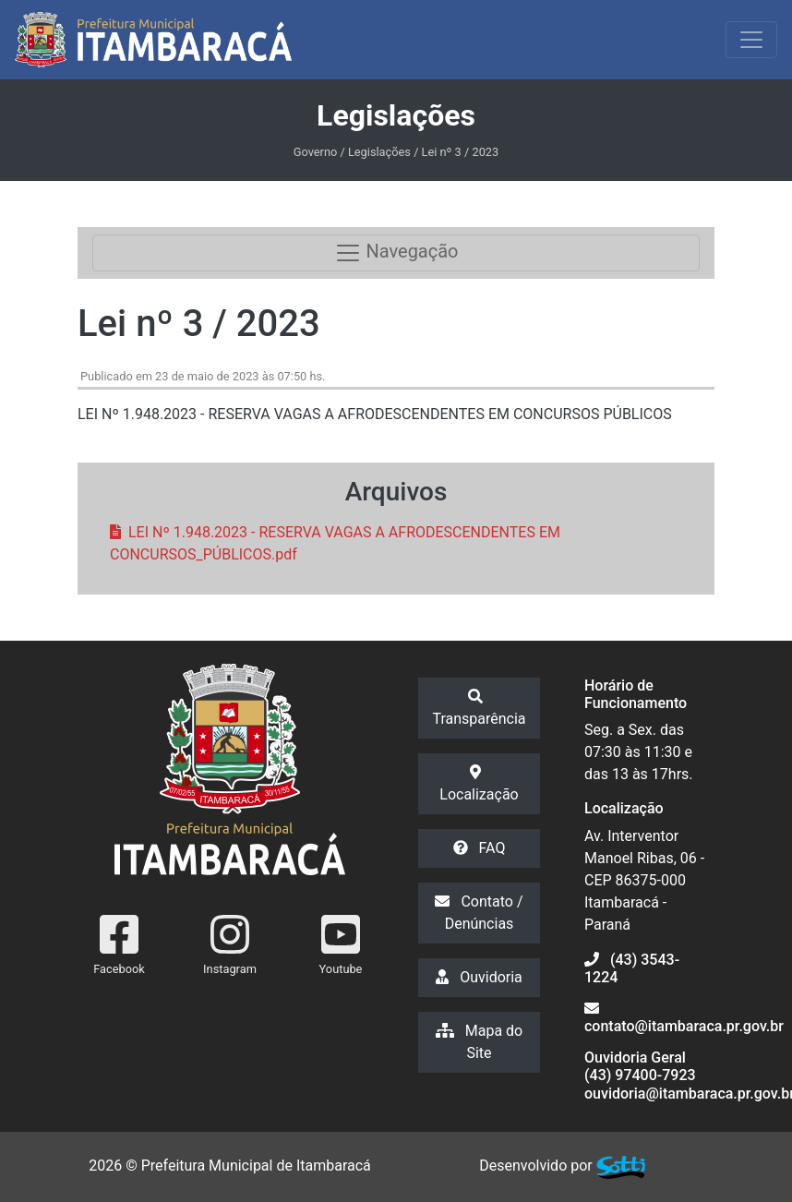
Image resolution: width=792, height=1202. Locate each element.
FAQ (479, 848)
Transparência (478, 708)
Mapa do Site (479, 1042)
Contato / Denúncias (478, 912)
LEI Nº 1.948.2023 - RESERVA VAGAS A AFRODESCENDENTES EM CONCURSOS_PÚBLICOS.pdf (335, 543)
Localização (478, 783)
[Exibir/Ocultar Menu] (751, 39)
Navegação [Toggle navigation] (396, 253)
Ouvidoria (479, 977)
